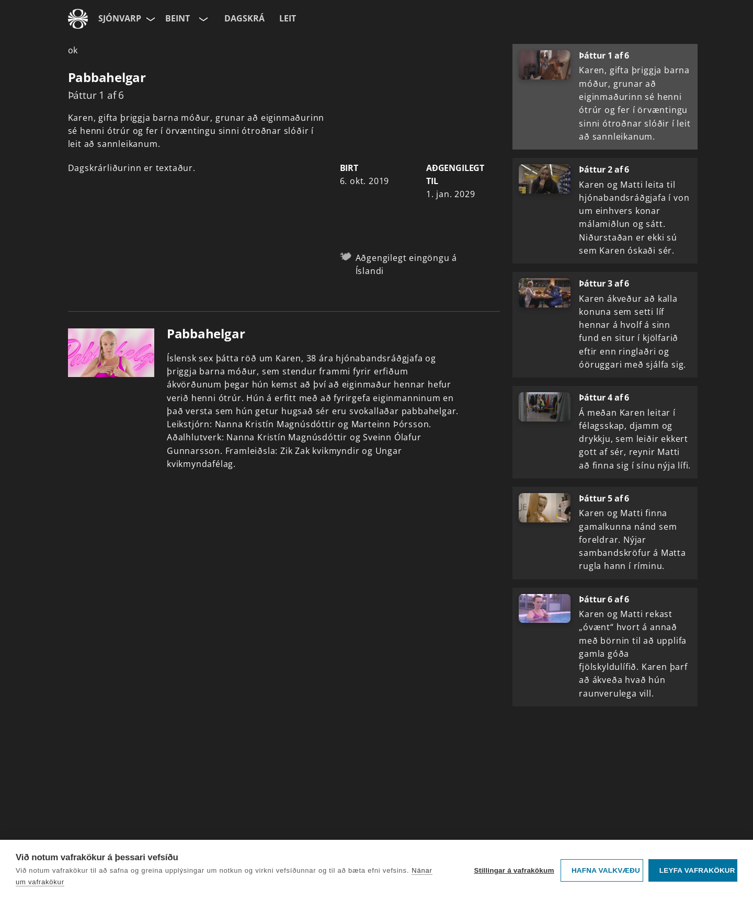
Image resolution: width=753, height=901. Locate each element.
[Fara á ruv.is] (78, 19)
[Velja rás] (202, 18)
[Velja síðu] (149, 18)
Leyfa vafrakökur (697, 870)
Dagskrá (244, 18)
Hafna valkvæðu (606, 870)
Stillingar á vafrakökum (514, 870)
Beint (177, 18)
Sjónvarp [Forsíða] (119, 18)
